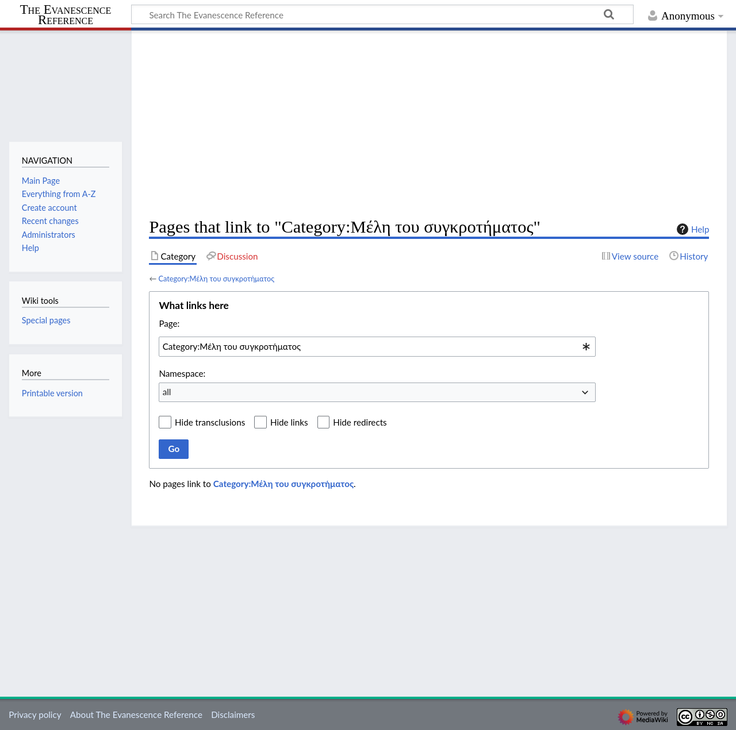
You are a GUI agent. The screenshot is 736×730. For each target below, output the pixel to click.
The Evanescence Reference (66, 15)
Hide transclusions (210, 422)
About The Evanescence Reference (136, 714)
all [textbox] (167, 392)
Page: (169, 323)
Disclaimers (233, 714)
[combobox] (377, 346)
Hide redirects (359, 422)
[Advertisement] (429, 124)
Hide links (289, 422)
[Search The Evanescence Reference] (382, 14)
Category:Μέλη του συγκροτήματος (216, 278)
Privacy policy (35, 714)
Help (691, 229)
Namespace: (182, 373)
